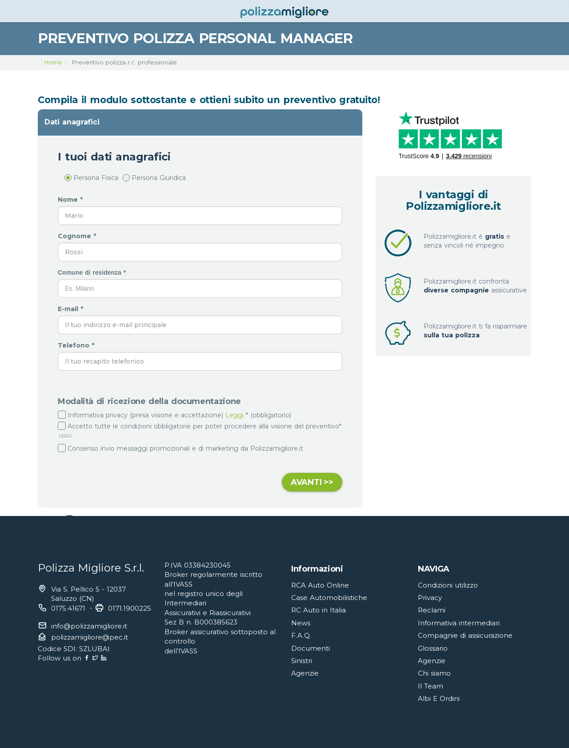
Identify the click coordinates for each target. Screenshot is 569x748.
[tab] (200, 122)
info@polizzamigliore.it (89, 626)
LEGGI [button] (65, 435)
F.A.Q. (301, 635)
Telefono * (77, 345)
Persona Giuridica (154, 178)
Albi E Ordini (439, 698)
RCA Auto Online (320, 585)
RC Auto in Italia (318, 610)
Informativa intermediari (459, 623)
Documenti (310, 648)
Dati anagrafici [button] (71, 122)
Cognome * (78, 236)
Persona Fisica (91, 178)
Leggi (234, 415)
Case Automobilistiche (329, 597)
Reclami (431, 610)
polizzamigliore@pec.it (89, 637)
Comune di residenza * (93, 272)
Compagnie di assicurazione (465, 635)
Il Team (430, 686)
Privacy (430, 597)
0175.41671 (68, 608)
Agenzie (305, 673)
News (300, 623)
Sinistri (301, 660)
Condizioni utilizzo (448, 585)
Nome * (71, 200)
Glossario (433, 648)
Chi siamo (434, 673)
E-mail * (71, 309)
